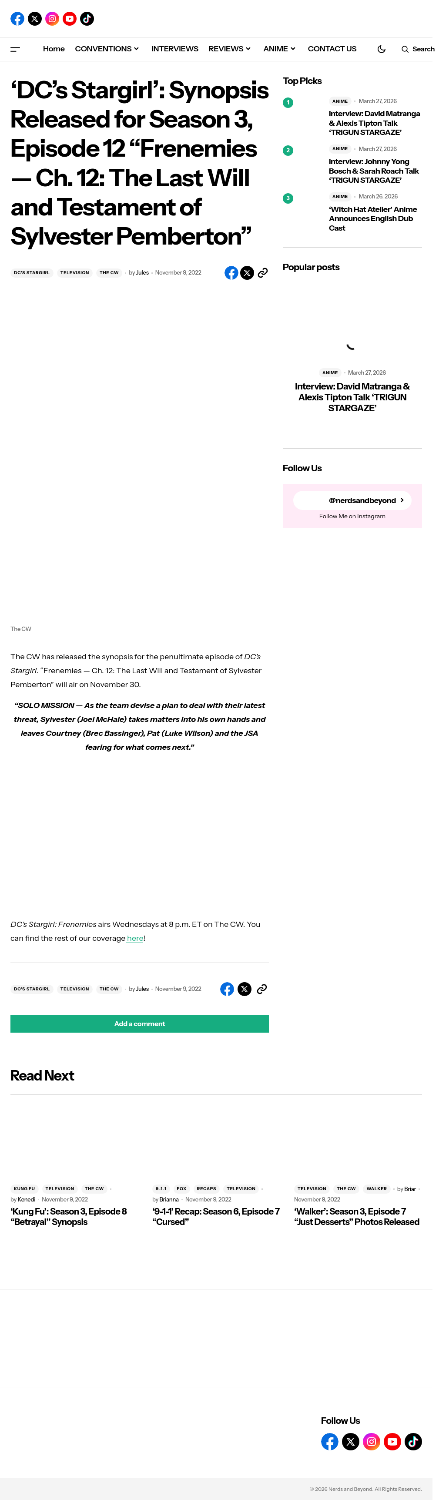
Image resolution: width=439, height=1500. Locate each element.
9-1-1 (161, 1188)
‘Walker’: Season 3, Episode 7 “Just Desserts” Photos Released (356, 1216)
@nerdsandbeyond (362, 500)
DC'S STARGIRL (32, 272)
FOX (182, 1188)
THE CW (109, 272)
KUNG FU (24, 1188)
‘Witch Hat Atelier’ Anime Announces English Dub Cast (373, 219)
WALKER (376, 1188)
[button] (15, 49)
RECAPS (206, 1188)
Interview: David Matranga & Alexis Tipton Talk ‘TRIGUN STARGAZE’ (374, 123)
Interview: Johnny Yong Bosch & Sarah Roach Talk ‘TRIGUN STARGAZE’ (374, 171)
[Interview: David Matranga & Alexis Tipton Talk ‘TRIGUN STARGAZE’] (302, 117)
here (135, 938)
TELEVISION (74, 272)
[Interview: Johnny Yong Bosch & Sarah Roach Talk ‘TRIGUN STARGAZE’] (302, 165)
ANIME (340, 101)
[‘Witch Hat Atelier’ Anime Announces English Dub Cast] (302, 212)
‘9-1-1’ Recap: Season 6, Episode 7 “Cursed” (216, 1216)
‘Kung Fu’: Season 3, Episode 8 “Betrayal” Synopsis (68, 1216)
